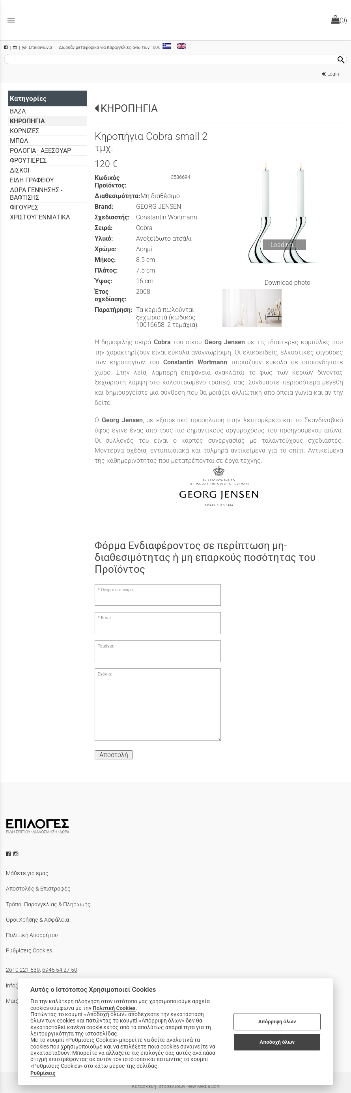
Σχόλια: (105, 674)
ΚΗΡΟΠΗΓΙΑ (129, 108)
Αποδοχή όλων (277, 1042)
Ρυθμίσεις (43, 1073)
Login (330, 74)
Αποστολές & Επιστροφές (38, 888)
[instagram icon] (16, 854)
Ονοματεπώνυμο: (117, 589)
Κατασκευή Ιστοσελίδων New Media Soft (176, 1086)
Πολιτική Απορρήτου (32, 935)
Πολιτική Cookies (114, 1008)
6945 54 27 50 (59, 970)
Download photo (287, 282)
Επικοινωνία (37, 47)
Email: (106, 617)
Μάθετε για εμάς (27, 873)
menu (11, 20)
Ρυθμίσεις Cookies (29, 950)
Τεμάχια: (106, 646)
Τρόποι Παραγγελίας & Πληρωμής (48, 904)
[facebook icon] (9, 854)
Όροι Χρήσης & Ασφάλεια (37, 920)
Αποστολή (113, 755)
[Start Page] (175, 20)
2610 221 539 (23, 970)
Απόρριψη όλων (277, 1021)
